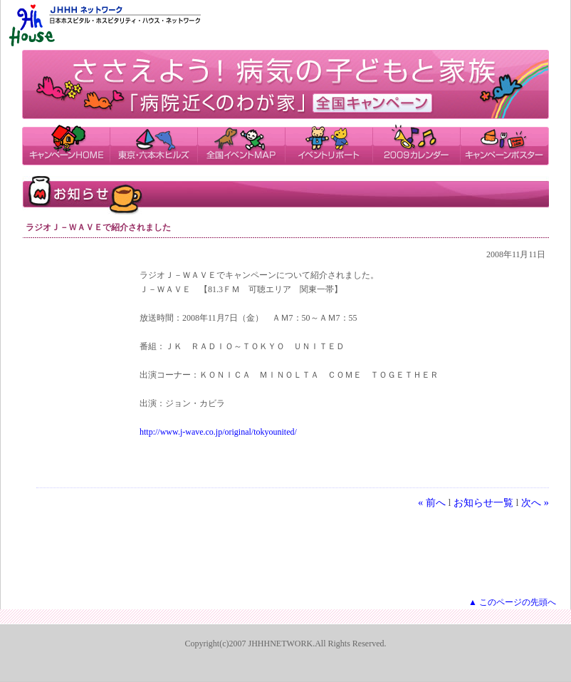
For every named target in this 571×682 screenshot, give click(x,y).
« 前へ (432, 502)
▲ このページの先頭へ (512, 602)
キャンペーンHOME (66, 144)
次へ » (535, 502)
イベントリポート (328, 144)
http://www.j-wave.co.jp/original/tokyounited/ (218, 432)
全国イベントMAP (241, 144)
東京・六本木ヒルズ (153, 144)
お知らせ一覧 (483, 502)
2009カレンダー (416, 144)
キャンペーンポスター (504, 144)
